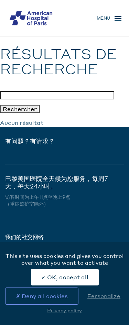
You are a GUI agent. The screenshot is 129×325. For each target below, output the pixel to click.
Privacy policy (64, 310)
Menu (103, 18)
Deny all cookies (42, 296)
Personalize (103, 296)
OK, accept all (64, 277)
